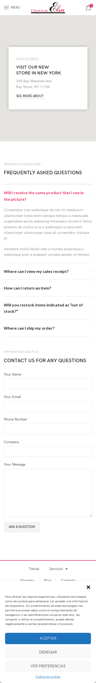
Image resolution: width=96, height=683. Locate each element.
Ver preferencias (48, 666)
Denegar (48, 652)
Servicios (58, 569)
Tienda (34, 569)
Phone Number (15, 419)
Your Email (12, 397)
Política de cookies (48, 677)
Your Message (14, 464)
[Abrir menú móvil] (12, 8)
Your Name (12, 374)
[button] (88, 587)
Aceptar (48, 638)
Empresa (27, 580)
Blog (47, 580)
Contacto (68, 580)
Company (11, 442)
